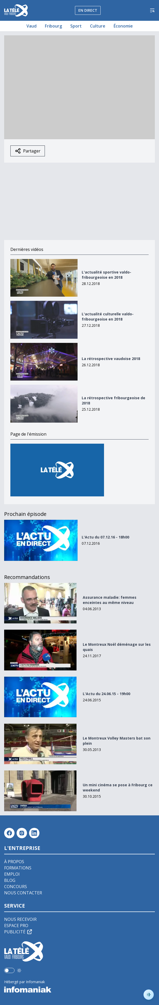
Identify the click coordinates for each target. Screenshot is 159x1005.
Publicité (18, 932)
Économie (123, 26)
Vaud (31, 26)
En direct (87, 10)
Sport (76, 26)
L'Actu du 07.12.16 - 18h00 (105, 537)
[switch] (9, 970)
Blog (9, 880)
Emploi (12, 874)
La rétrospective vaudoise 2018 (111, 358)
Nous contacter (23, 893)
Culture (97, 26)
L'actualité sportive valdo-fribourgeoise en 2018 (106, 275)
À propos (14, 861)
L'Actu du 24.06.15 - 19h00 (106, 693)
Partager (27, 151)
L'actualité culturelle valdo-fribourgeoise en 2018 (108, 316)
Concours (15, 886)
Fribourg (53, 26)
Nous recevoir (20, 919)
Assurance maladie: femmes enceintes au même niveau (109, 600)
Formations (17, 868)
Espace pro (16, 925)
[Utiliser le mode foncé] (19, 970)
